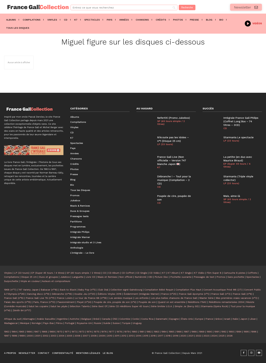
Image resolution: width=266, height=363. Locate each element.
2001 (37, 335)
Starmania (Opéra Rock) (214, 306)
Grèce (218, 318)
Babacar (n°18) (49, 289)
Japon (243, 318)
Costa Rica (147, 318)
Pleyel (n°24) (84, 302)
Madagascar (11, 323)
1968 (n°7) (10, 289)
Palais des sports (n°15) (17, 302)
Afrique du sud (12, 318)
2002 (45, 335)
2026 (230, 335)
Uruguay (137, 323)
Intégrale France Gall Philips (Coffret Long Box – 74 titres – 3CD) (240, 121)
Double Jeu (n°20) (84, 294)
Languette (77, 277)
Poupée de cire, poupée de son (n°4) (115, 302)
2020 (183, 335)
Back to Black (68, 289)
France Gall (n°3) (221, 294)
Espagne (174, 318)
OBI (150, 277)
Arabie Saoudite (46, 318)
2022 (198, 335)
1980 (134, 331)
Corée (135, 318)
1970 (59, 331)
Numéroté (140, 277)
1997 (7, 335)
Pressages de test (204, 277)
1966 (29, 331)
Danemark (161, 318)
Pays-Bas (48, 323)
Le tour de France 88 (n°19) (91, 298)
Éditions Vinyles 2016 (109, 294)
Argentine (62, 318)
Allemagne (29, 318)
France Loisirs (65, 298)
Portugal (69, 323)
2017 (160, 335)
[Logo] (33, 7)
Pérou (59, 323)
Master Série (206, 298)
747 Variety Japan (28, 289)
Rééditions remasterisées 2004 (226, 302)
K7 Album (173, 272)
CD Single (141, 272)
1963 (6, 331)
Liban (253, 318)
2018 (168, 335)
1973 (81, 331)
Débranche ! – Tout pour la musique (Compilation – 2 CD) (174, 180)
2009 (102, 335)
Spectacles (252, 277)
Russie (97, 323)
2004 (61, 335)
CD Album (113, 272)
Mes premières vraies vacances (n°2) (237, 298)
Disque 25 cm (29, 277)
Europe (199, 318)
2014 (138, 335)
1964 (14, 331)
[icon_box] (253, 23)
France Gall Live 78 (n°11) (40, 298)
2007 (86, 335)
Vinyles (8, 272)
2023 (206, 335)
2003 (53, 335)
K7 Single (186, 272)
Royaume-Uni (84, 323)
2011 (117, 335)
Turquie (126, 323)
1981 (141, 331)
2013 (131, 335)
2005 (69, 335)
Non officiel (125, 277)
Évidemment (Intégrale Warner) (141, 294)
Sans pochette (235, 277)
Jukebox (65, 277)
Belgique (86, 318)
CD (159, 186)
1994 (238, 331)
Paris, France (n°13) (44, 302)
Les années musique (120, 298)
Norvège (36, 323)
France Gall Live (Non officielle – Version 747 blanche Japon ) (171, 160)
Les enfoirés (142, 298)
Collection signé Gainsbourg (126, 289)
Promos (220, 277)
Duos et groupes (48, 277)
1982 (149, 331)
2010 (109, 335)
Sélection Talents (80, 306)
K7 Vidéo (199, 272)
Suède (106, 323)
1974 (89, 331)
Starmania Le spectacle (238, 137)
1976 (104, 331)
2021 (190, 335)
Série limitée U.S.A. (162, 306)
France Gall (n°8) (14, 298)
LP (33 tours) (165, 144)
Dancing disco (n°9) (38, 294)
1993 (231, 331)
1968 (44, 331)
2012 (123, 335)
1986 (179, 331)
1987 (186, 331)
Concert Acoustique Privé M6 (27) (222, 289)
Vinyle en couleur (30, 281)
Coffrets (252, 272)
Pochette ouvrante (181, 277)
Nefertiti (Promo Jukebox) (173, 117)
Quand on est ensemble (171, 302)
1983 (156, 331)
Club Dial (103, 289)
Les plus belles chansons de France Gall (174, 298)
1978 (119, 331)
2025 (222, 335)
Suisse (116, 323)
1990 (209, 331)
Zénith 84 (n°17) (22, 310)
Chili (114, 318)
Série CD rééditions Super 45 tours (129, 306)
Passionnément (66, 302)
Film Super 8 (214, 272)
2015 (145, 335)
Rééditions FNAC (197, 302)
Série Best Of (99, 306)
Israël (227, 318)
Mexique (24, 323)
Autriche (74, 318)
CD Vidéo (154, 272)
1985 (171, 331)
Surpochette (11, 281)
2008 (94, 335)
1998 (14, 335)
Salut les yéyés (59, 306)
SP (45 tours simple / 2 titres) (171, 122)
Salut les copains (38, 306)
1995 (246, 331)
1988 (194, 331)
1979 (127, 331)
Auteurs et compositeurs (56, 281)
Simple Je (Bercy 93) (187, 306)
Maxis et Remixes (107, 277)
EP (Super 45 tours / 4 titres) (237, 165)
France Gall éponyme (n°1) (194, 294)
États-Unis (187, 318)
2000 (30, 335)
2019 (175, 335)
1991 (216, 331)
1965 (21, 331)
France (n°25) (169, 294)
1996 (253, 331)
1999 (22, 335)
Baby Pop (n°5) (87, 289)
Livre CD (90, 277)
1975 (96, 331)
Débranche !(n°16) (62, 294)
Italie (235, 318)
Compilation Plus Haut (188, 289)
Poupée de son (147, 302)
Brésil (96, 318)
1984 (164, 331)
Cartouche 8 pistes (234, 272)
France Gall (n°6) (242, 294)
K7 (158, 167)
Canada (106, 318)
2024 (214, 335)
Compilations (11, 277)
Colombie (124, 318)
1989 (201, 331)
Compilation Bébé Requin (158, 289)
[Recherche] (187, 7)
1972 (74, 331)
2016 (153, 335)
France (209, 318)
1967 (37, 331)
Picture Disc (161, 277)
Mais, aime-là (231, 196)
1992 (223, 331)
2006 (77, 335)
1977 (111, 331)
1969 (52, 331)
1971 (67, 331)
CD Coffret (128, 272)
